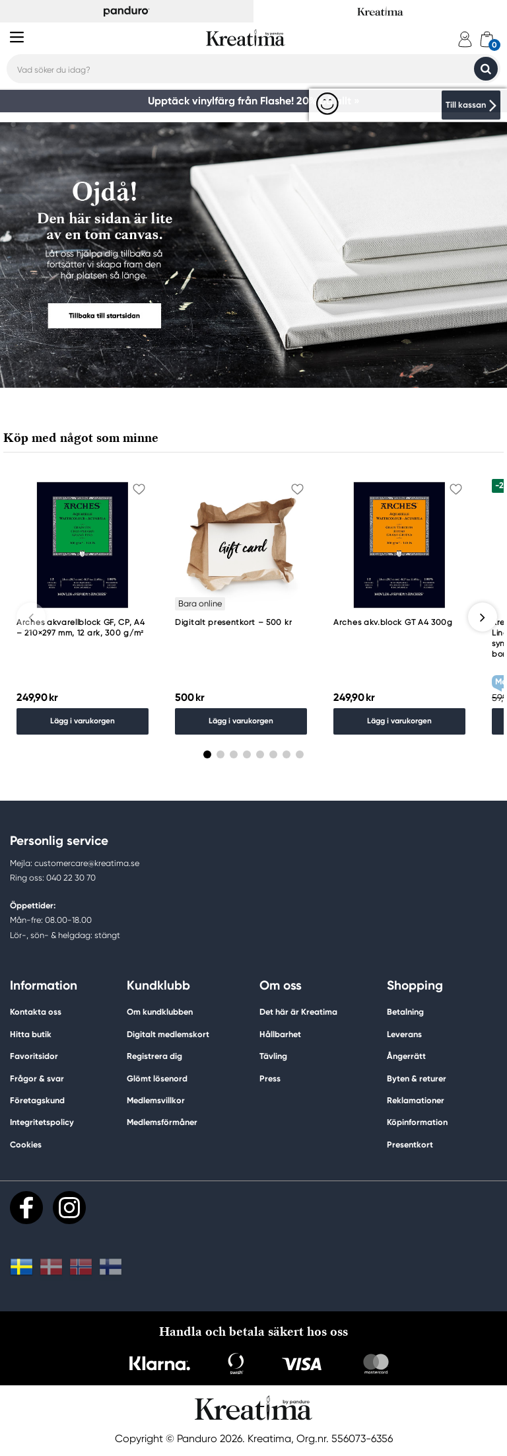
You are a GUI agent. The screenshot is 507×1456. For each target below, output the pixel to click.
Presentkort (410, 1145)
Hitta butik (30, 1035)
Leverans (404, 1035)
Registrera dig (154, 1057)
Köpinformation (417, 1123)
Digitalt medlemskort (168, 1035)
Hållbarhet (280, 1035)
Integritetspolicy (42, 1123)
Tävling (273, 1057)
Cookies (26, 1145)
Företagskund (37, 1101)
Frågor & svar (37, 1079)
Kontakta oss (35, 1013)
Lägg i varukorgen (82, 722)
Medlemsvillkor (156, 1101)
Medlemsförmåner (162, 1123)
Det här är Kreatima (298, 1013)
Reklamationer (415, 1101)
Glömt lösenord (157, 1079)
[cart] (486, 39)
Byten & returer (416, 1079)
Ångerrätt (406, 1057)
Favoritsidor (34, 1057)
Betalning (405, 1013)
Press (270, 1079)
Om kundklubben (160, 1013)
